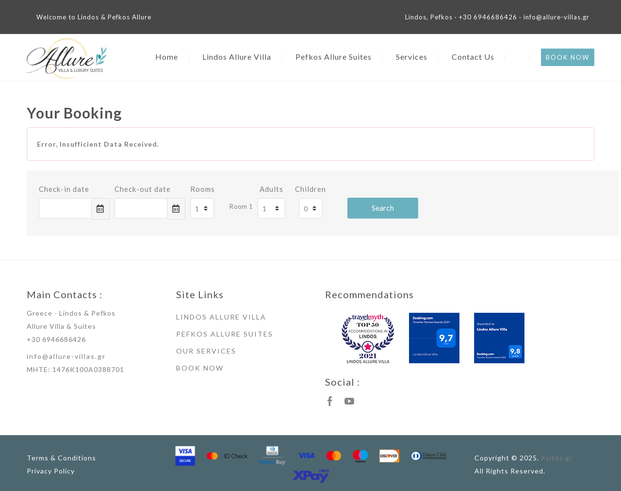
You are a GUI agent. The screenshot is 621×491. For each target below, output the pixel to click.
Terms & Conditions (61, 458)
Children (310, 189)
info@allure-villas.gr (66, 356)
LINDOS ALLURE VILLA (221, 317)
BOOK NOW (567, 57)
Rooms (202, 189)
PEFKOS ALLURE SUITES (224, 334)
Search (383, 207)
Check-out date (142, 189)
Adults (271, 189)
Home (166, 56)
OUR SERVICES (206, 351)
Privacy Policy (51, 471)
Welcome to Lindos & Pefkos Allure (93, 17)
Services (411, 56)
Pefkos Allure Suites (333, 56)
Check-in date (64, 189)
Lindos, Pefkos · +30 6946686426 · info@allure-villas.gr (497, 17)
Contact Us (473, 56)
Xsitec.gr (556, 458)
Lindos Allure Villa (236, 56)
